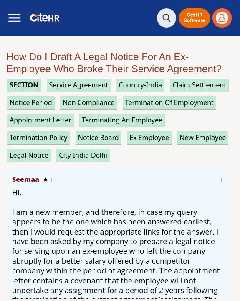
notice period (31, 102)
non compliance (88, 102)
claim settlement (199, 84)
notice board (98, 137)
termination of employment (169, 102)
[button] (194, 18)
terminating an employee (122, 120)
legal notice (29, 155)
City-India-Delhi (83, 155)
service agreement (79, 84)
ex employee (149, 137)
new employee (202, 137)
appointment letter (40, 120)
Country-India (140, 84)
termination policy (38, 137)
